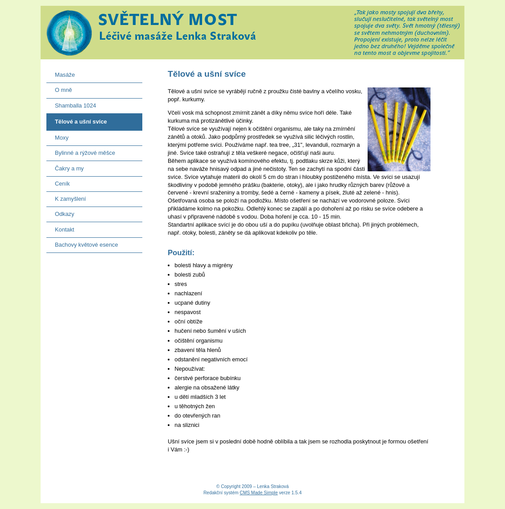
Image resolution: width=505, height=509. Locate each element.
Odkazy (60, 212)
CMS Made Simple (258, 492)
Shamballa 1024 (71, 104)
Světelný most (252, 32)
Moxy (57, 136)
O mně (59, 88)
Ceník (58, 182)
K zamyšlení (66, 197)
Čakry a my (65, 166)
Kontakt (60, 227)
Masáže (60, 73)
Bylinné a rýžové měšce (80, 151)
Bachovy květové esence (82, 243)
